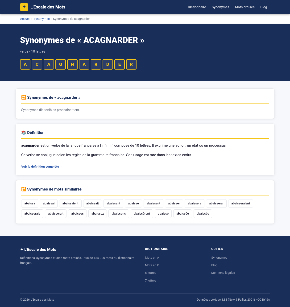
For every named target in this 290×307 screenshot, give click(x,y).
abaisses (77, 213)
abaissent (153, 203)
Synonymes (220, 7)
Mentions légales (223, 272)
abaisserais (32, 213)
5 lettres (150, 272)
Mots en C (152, 265)
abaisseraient (240, 203)
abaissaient (70, 203)
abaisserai (216, 203)
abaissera (194, 203)
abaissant (113, 203)
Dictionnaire (197, 7)
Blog (263, 7)
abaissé (163, 213)
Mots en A (152, 257)
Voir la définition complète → (42, 166)
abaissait (92, 203)
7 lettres (150, 280)
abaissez (97, 213)
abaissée (182, 213)
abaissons (119, 213)
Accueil (25, 19)
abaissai (48, 203)
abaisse (133, 203)
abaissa (29, 203)
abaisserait (55, 213)
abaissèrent (142, 213)
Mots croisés (245, 7)
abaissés (203, 213)
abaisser (174, 203)
